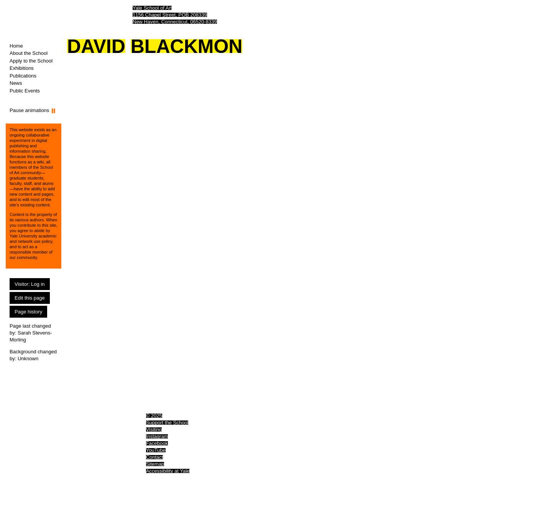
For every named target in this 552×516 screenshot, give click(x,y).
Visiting (154, 429)
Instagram (157, 436)
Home (16, 46)
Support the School (167, 422)
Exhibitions (22, 68)
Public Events (25, 91)
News (16, 83)
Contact (154, 457)
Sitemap (155, 464)
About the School (29, 53)
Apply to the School (31, 61)
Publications (23, 76)
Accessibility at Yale (168, 471)
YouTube (156, 450)
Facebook (157, 443)
